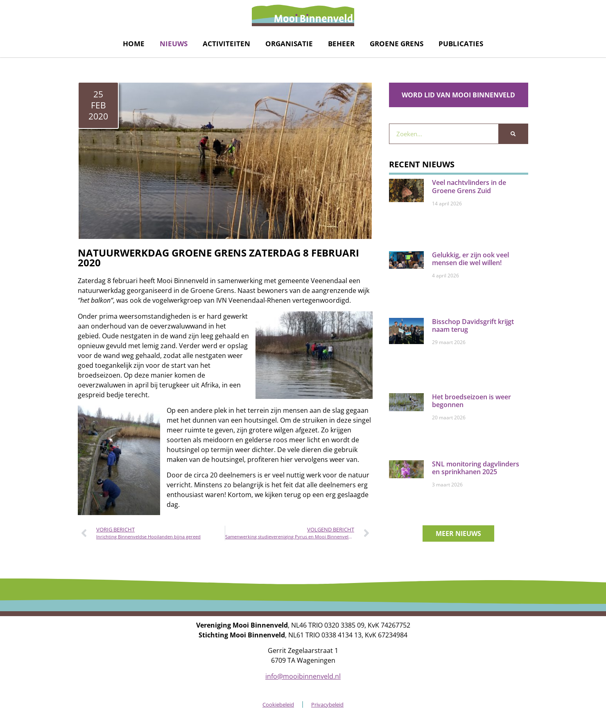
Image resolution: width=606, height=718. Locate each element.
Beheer (341, 43)
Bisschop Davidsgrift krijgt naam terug (473, 325)
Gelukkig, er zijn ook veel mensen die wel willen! (470, 258)
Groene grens (396, 43)
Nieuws (174, 43)
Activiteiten (226, 43)
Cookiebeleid (278, 704)
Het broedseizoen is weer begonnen (471, 400)
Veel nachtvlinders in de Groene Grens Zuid (469, 186)
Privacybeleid (327, 704)
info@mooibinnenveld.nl (303, 676)
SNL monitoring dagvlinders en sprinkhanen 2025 (475, 467)
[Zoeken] (513, 134)
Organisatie (289, 43)
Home (134, 43)
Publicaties (461, 43)
